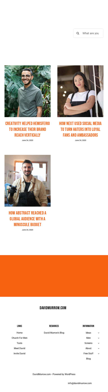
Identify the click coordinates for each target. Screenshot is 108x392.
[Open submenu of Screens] (98, 343)
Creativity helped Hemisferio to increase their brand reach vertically (27, 129)
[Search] (77, 33)
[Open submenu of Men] (98, 338)
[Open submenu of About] (98, 348)
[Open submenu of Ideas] (98, 332)
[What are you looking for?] (88, 33)
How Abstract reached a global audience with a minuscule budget (27, 218)
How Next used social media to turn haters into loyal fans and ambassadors (80, 129)
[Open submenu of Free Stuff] (98, 353)
